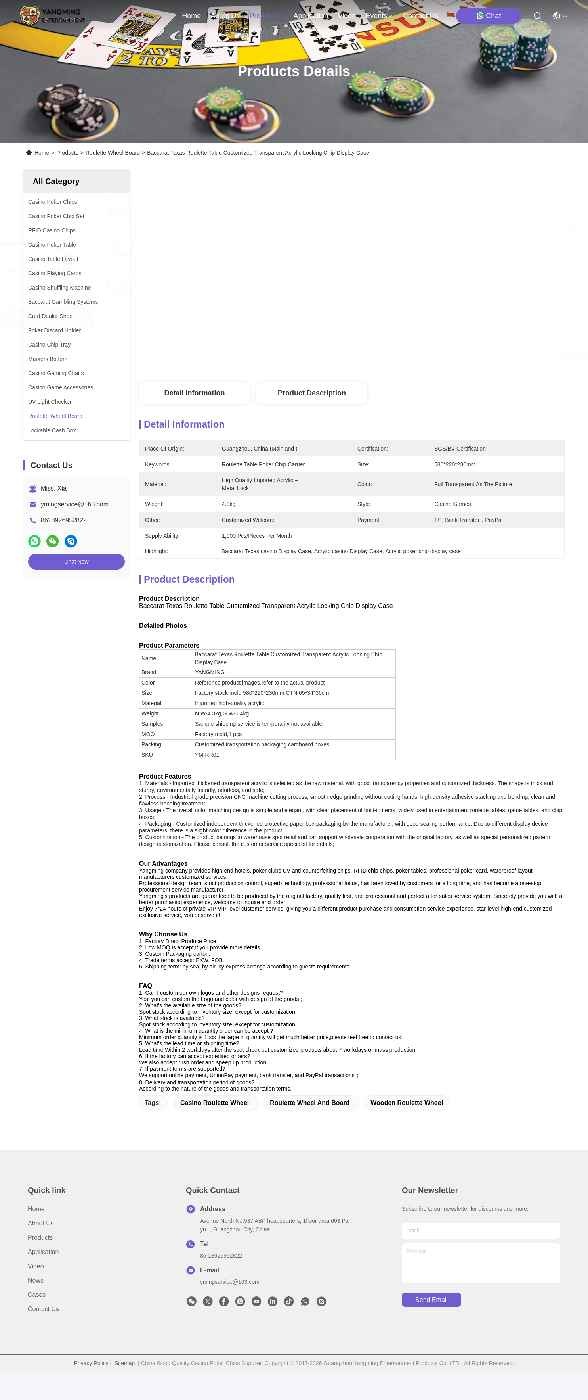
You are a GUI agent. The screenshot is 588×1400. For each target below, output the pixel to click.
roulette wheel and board (309, 1131)
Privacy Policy (91, 1391)
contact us (420, 16)
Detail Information (194, 393)
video (347, 16)
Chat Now (76, 561)
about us (225, 16)
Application (43, 1280)
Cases (37, 1322)
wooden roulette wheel (406, 1131)
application (310, 16)
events (379, 16)
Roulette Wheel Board (113, 153)
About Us (41, 1251)
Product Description (312, 393)
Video (36, 1294)
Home (191, 16)
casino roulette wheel (214, 1131)
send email (431, 1328)
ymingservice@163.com (75, 504)
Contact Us (43, 1337)
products (266, 16)
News (36, 1308)
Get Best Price (417, 356)
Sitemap (125, 1391)
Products (67, 153)
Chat (488, 16)
